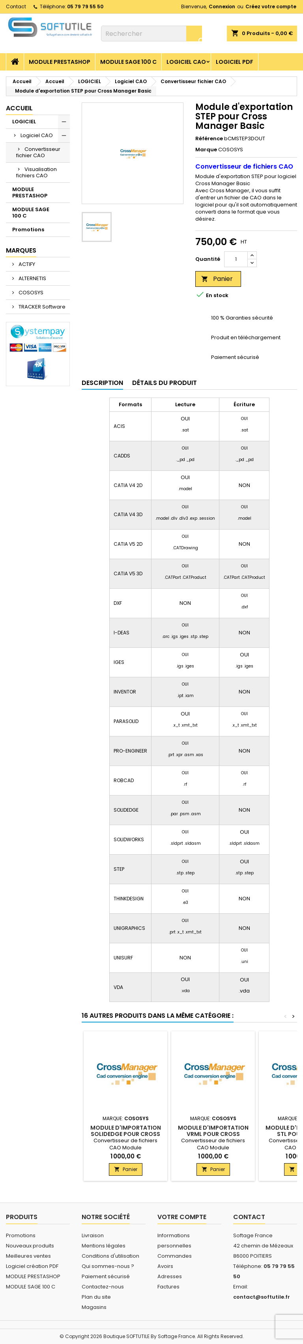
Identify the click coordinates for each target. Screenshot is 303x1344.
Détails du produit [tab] (164, 382)
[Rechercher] (151, 33)
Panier (217, 278)
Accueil (19, 108)
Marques (21, 250)
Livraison (93, 1235)
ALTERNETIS (31, 278)
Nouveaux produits (30, 1245)
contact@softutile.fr (261, 1297)
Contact (16, 6)
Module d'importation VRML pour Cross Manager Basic (213, 1134)
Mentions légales (103, 1245)
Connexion (222, 6)
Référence (209, 138)
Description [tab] (102, 382)
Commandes (174, 1256)
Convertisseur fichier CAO (38, 152)
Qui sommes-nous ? (108, 1266)
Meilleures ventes (28, 1256)
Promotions (28, 229)
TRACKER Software (41, 306)
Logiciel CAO (186, 62)
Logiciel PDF (234, 62)
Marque (206, 149)
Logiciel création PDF (32, 1266)
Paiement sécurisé (106, 1276)
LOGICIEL (24, 121)
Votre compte (181, 1216)
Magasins (94, 1307)
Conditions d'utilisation (110, 1256)
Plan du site (96, 1297)
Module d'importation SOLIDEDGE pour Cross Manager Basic (125, 1134)
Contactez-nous (103, 1286)
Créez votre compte (270, 6)
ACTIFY (26, 264)
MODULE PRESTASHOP (59, 62)
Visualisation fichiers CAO (36, 172)
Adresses (169, 1276)
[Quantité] (236, 259)
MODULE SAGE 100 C (128, 62)
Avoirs (165, 1266)
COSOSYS (30, 292)
